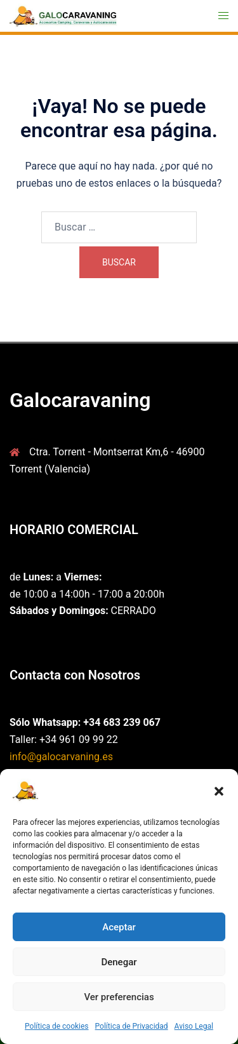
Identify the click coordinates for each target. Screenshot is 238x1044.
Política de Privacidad (131, 1026)
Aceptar (119, 927)
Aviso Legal (194, 1026)
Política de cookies (57, 1026)
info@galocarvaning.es (61, 757)
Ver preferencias (119, 997)
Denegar (118, 962)
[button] (219, 791)
